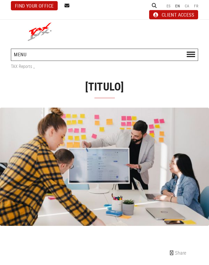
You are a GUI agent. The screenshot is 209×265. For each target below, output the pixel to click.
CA (187, 5)
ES (169, 5)
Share (178, 253)
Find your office (34, 5)
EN (177, 5)
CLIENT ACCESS (173, 14)
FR (196, 5)
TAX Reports (21, 66)
